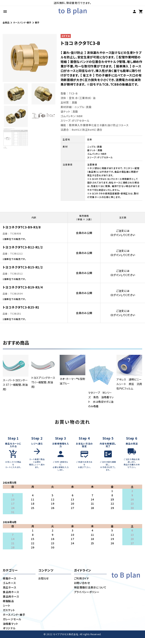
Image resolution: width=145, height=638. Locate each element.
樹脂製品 (8, 601)
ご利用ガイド (81, 578)
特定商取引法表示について (90, 587)
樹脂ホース (9, 578)
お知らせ (43, 578)
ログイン (115, 235)
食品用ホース (11, 592)
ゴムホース (9, 583)
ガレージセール (12, 619)
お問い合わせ (82, 583)
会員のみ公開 (84, 233)
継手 (37, 22)
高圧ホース (9, 587)
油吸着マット (10, 624)
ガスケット (9, 610)
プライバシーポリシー (86, 592)
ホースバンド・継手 (22, 22)
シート (6, 605)
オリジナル (9, 628)
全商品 (6, 22)
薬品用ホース (11, 596)
